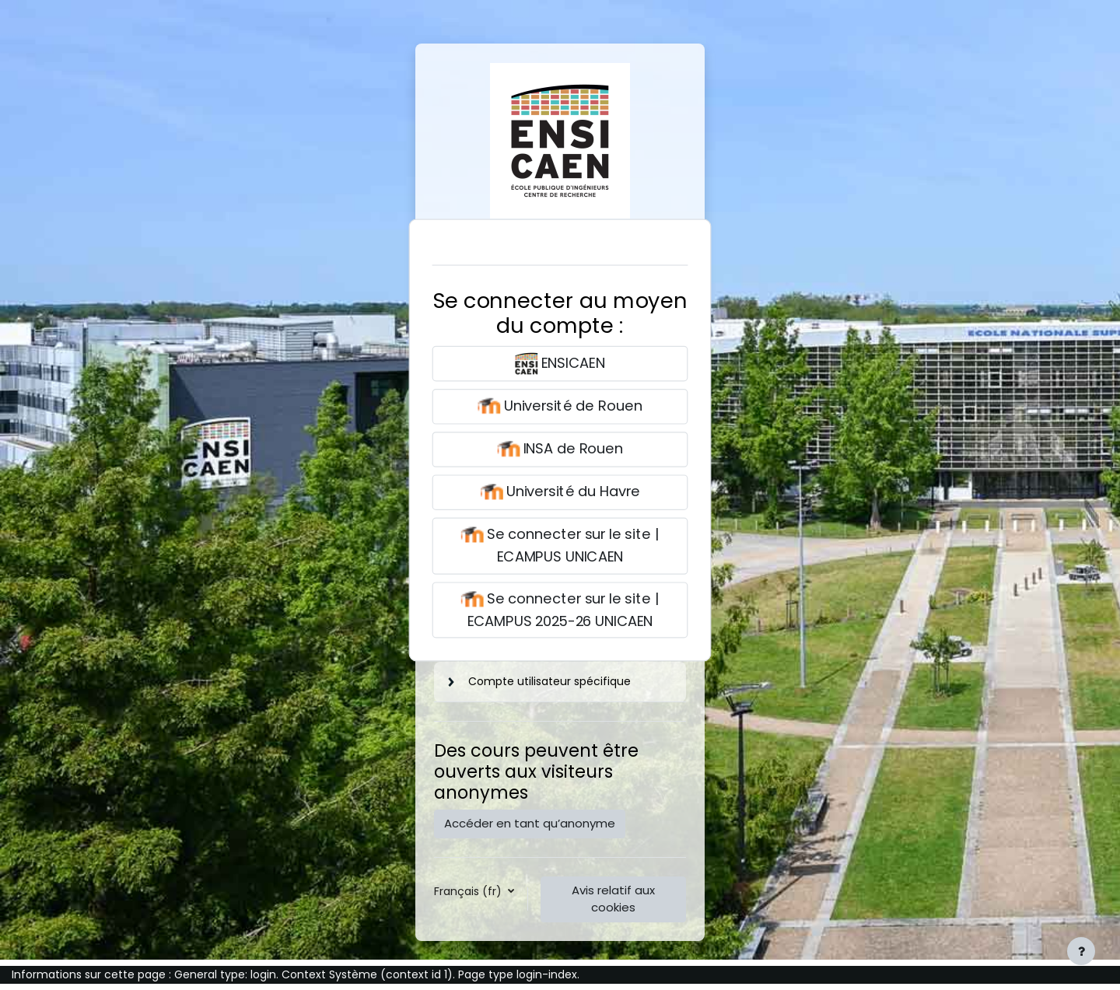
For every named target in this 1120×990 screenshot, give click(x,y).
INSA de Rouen (560, 450)
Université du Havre (559, 492)
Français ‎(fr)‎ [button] (469, 891)
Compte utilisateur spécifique (549, 681)
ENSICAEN (559, 363)
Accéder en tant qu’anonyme (529, 823)
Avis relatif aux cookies (613, 899)
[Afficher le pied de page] (1081, 951)
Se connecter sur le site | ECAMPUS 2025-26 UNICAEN (560, 609)
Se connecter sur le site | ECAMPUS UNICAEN (560, 545)
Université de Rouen (560, 406)
